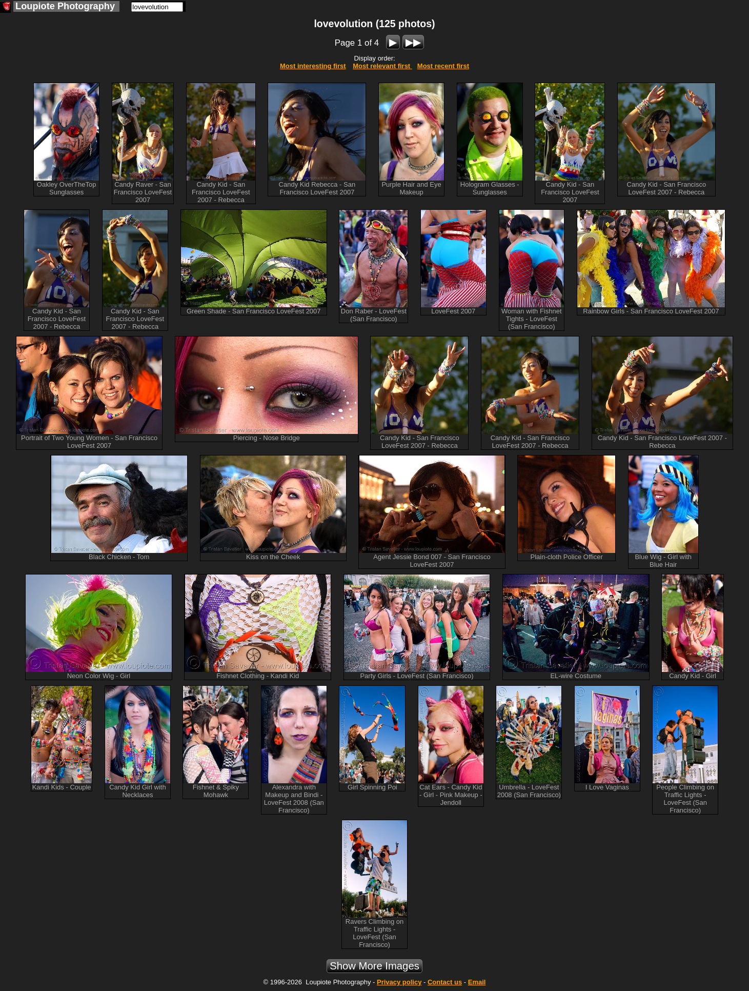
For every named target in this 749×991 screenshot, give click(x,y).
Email (477, 982)
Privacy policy (399, 982)
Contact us (445, 982)
